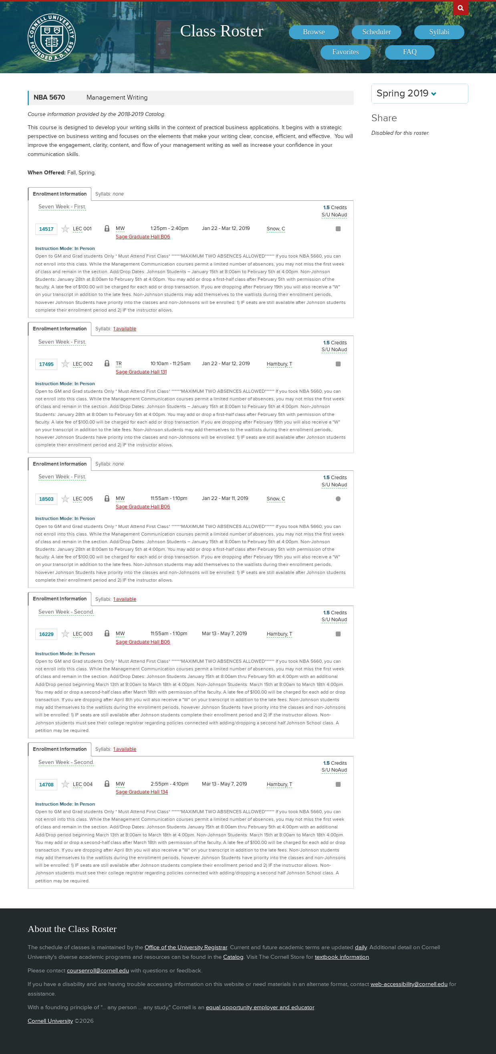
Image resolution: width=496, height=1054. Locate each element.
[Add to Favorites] (65, 228)
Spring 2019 (407, 93)
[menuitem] (314, 32)
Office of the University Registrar (186, 947)
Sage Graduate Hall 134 (142, 792)
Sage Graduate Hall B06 (143, 237)
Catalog (233, 957)
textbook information (342, 957)
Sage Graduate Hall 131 (141, 372)
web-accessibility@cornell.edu (409, 984)
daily (361, 947)
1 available (124, 329)
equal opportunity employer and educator (260, 1007)
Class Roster (221, 31)
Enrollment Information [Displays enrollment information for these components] (60, 194)
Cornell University (50, 1021)
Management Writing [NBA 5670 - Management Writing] (117, 98)
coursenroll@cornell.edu (98, 970)
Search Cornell (460, 7)
